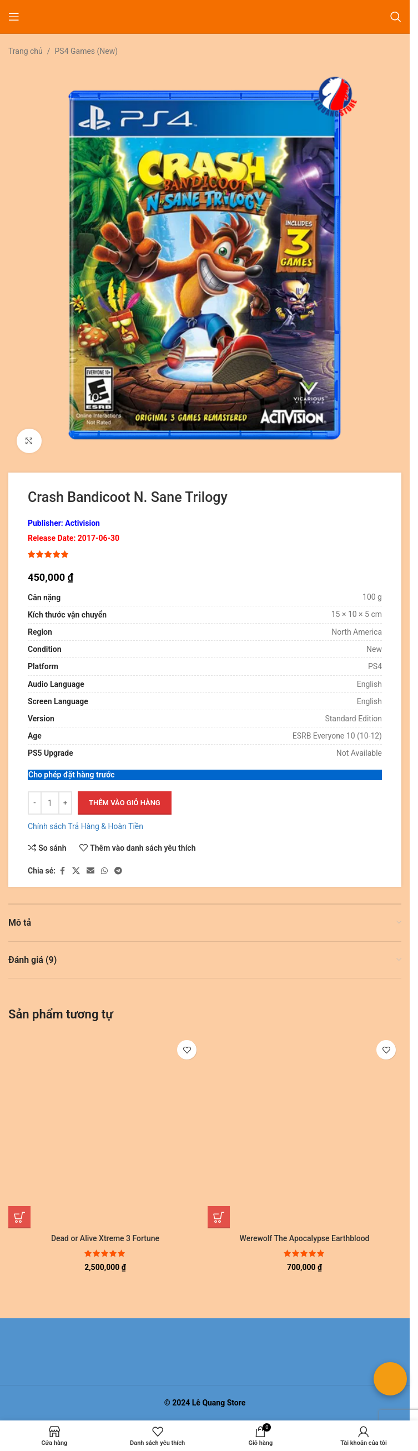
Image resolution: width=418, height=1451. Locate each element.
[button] (19, 1217)
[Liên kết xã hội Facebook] (62, 870)
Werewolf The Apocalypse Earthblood (305, 1238)
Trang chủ (25, 51)
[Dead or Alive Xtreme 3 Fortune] (105, 1131)
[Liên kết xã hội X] (76, 870)
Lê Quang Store (219, 1402)
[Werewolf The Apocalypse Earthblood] (304, 1131)
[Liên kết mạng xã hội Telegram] (118, 870)
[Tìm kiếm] (396, 17)
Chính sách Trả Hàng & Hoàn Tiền (85, 826)
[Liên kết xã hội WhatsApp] (104, 870)
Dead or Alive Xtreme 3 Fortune (105, 1238)
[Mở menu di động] (14, 17)
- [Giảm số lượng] (34, 803)
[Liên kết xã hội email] (90, 870)
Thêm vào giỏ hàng (124, 803)
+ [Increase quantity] (65, 803)
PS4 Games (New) (86, 51)
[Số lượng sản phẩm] (50, 803)
